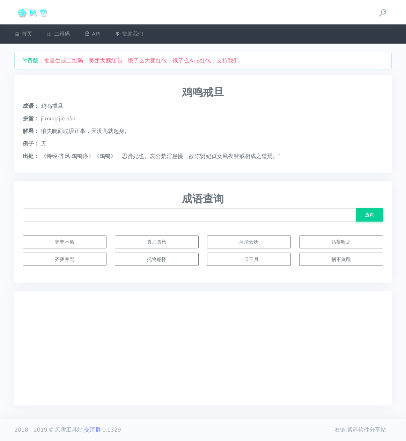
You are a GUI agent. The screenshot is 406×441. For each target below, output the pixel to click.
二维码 (58, 33)
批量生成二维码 (63, 61)
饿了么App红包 (191, 61)
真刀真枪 (157, 241)
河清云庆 (249, 241)
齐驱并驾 (64, 259)
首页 (23, 33)
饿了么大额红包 (147, 61)
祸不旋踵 (341, 259)
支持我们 (227, 61)
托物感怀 (157, 259)
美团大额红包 (105, 61)
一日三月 (249, 259)
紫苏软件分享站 (366, 430)
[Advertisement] (203, 348)
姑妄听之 (341, 241)
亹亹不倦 (64, 241)
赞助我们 (129, 33)
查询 (370, 214)
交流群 (92, 430)
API (92, 33)
